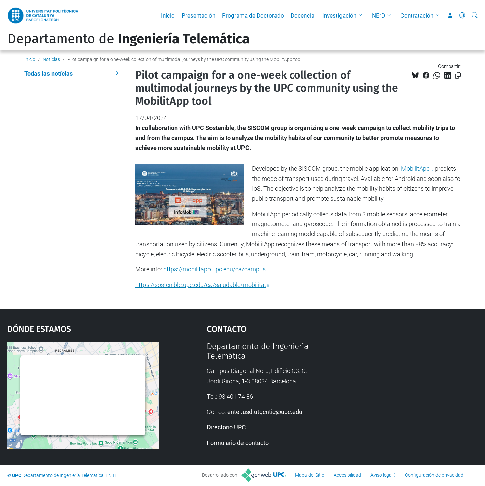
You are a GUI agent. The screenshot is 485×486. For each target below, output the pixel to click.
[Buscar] (475, 15)
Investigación (339, 15)
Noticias (51, 59)
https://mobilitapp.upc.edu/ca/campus (214, 269)
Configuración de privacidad (434, 475)
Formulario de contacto (238, 442)
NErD (378, 15)
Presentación (198, 15)
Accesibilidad (347, 475)
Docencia (302, 15)
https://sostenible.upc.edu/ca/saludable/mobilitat (200, 284)
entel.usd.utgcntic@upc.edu (264, 411)
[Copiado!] (458, 75)
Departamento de (128, 39)
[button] (362, 15)
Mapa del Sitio (309, 475)
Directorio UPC (226, 427)
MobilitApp (415, 168)
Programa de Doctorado (253, 15)
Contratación (416, 15)
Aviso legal (381, 475)
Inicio (168, 15)
